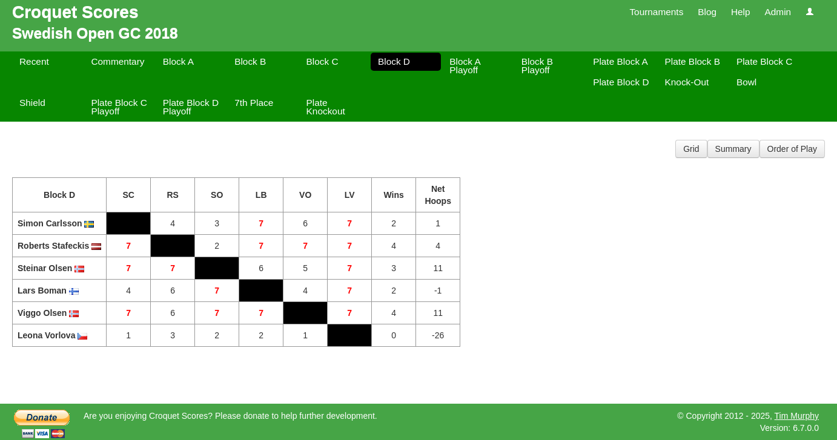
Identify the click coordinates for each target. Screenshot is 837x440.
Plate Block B (693, 61)
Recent (34, 61)
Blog (707, 12)
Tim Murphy (797, 416)
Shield (32, 102)
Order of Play (792, 149)
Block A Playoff (464, 65)
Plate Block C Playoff (119, 106)
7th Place (253, 102)
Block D (394, 61)
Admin (777, 12)
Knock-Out (687, 82)
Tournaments (656, 12)
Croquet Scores (75, 11)
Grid (691, 149)
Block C (322, 61)
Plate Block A (620, 61)
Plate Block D (621, 82)
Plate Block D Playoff (191, 106)
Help (740, 12)
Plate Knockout (325, 106)
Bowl (746, 82)
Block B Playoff (537, 65)
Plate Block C (764, 61)
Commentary (117, 61)
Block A (178, 61)
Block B (250, 61)
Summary (733, 149)
